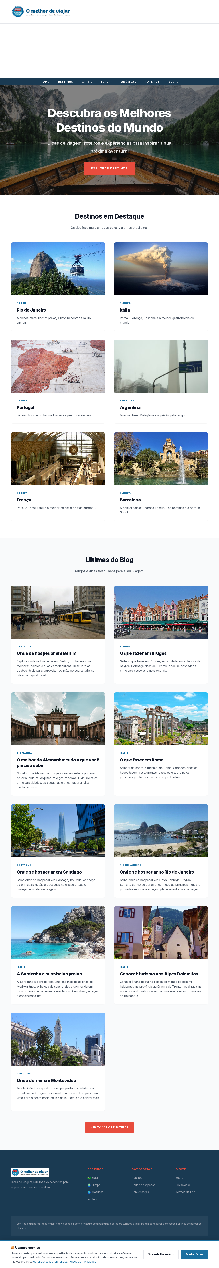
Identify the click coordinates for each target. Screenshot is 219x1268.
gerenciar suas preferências (50, 1261)
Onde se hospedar (143, 1185)
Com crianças (140, 1192)
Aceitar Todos (194, 1254)
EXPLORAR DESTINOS (109, 168)
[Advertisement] (109, 50)
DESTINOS (65, 81)
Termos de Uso (185, 1192)
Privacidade (183, 1185)
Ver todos (93, 1199)
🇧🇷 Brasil (92, 1177)
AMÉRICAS (128, 81)
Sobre (179, 1177)
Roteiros (137, 1177)
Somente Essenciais (161, 1254)
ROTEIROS (152, 81)
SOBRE (173, 81)
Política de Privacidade (82, 1261)
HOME (45, 81)
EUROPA (107, 81)
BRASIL (87, 81)
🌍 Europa (93, 1185)
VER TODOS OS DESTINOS (110, 1127)
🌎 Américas (95, 1192)
